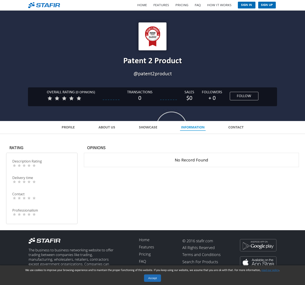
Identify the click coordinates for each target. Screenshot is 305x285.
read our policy (270, 270)
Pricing (181, 5)
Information (193, 127)
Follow (244, 96)
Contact (236, 127)
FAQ (198, 5)
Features (161, 5)
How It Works (219, 5)
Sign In (246, 5)
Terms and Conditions (201, 255)
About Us (106, 127)
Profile (68, 127)
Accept (152, 278)
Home (142, 5)
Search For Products (200, 262)
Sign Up (267, 5)
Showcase (148, 127)
